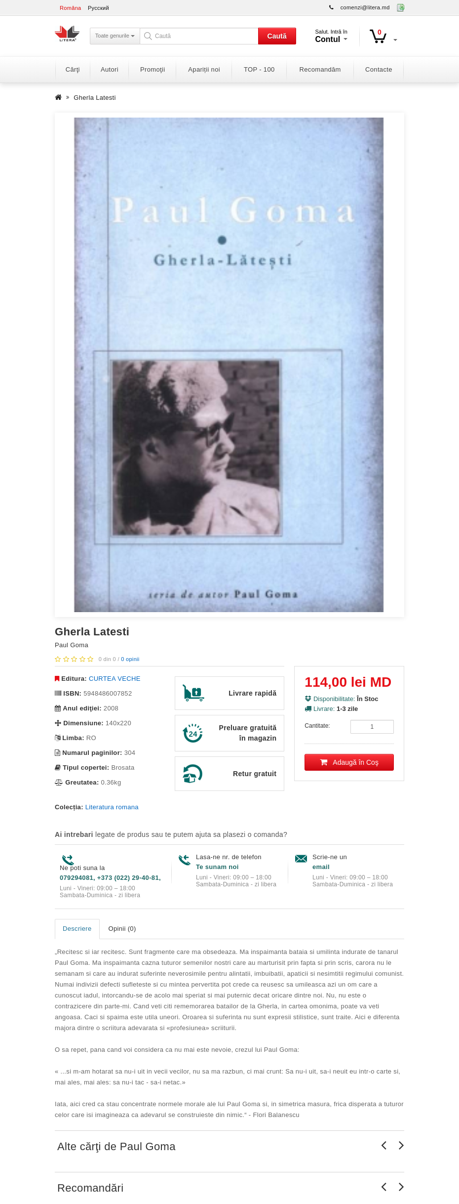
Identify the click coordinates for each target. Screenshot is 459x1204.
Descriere (77, 928)
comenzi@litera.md (365, 7)
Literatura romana (112, 807)
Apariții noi (204, 69)
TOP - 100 (259, 69)
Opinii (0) (122, 928)
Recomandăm (320, 69)
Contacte (378, 69)
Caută (277, 36)
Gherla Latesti (94, 97)
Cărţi (73, 69)
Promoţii (152, 69)
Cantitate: (317, 725)
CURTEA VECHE (115, 678)
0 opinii (130, 659)
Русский (98, 8)
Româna (70, 8)
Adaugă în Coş (349, 762)
